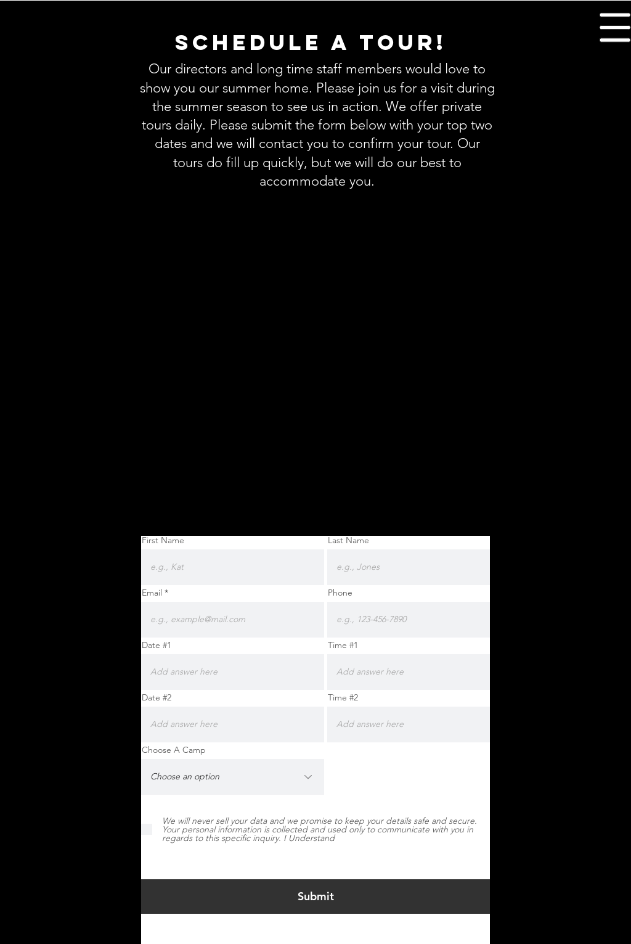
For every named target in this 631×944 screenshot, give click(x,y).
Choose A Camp (174, 749)
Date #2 (156, 697)
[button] (615, 28)
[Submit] (316, 896)
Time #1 (343, 645)
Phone (340, 592)
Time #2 (343, 697)
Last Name (348, 540)
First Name (163, 540)
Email (152, 592)
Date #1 (156, 645)
